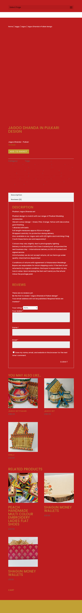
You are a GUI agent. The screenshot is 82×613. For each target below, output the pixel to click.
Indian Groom (35, 172)
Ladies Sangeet (44, 178)
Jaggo (17, 26)
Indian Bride (23, 172)
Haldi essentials (51, 169)
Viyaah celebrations (37, 181)
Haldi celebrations (34, 169)
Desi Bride (18, 164)
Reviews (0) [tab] (16, 199)
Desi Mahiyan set (43, 164)
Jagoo (23, 26)
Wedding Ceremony (34, 184)
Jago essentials (28, 178)
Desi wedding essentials (40, 167)
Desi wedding (58, 164)
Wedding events (52, 184)
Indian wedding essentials (41, 175)
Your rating (17, 308)
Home (10, 26)
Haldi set (12, 172)
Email (15, 340)
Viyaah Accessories (17, 181)
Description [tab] (16, 195)
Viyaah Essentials (56, 181)
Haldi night (65, 169)
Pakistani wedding (60, 178)
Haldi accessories (16, 169)
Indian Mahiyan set (52, 172)
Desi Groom (29, 164)
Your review (17, 311)
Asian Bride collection (41, 161)
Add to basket (18, 151)
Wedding (19, 184)
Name (15, 327)
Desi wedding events (62, 167)
